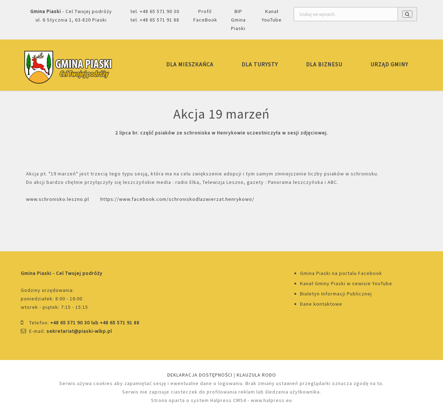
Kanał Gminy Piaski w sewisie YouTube (346, 283)
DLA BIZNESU (324, 64)
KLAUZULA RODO (256, 375)
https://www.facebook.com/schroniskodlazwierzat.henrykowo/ (177, 199)
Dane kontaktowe (321, 304)
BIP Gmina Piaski (238, 19)
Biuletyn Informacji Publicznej (336, 293)
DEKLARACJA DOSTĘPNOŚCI (199, 375)
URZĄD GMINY (389, 64)
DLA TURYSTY (260, 64)
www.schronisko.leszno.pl (57, 199)
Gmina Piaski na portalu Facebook (341, 273)
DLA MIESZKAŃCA (189, 64)
